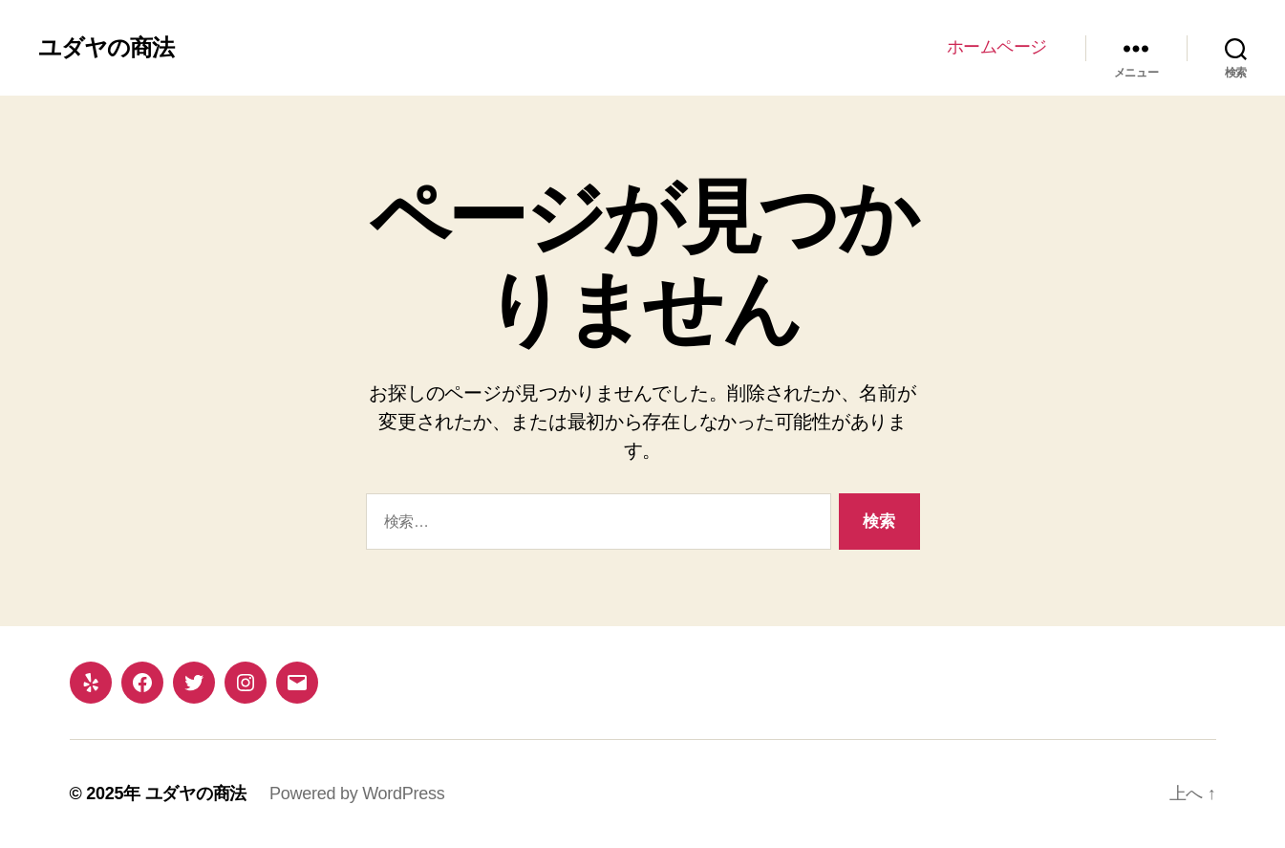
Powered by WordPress (356, 793)
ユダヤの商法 (106, 47)
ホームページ (997, 46)
